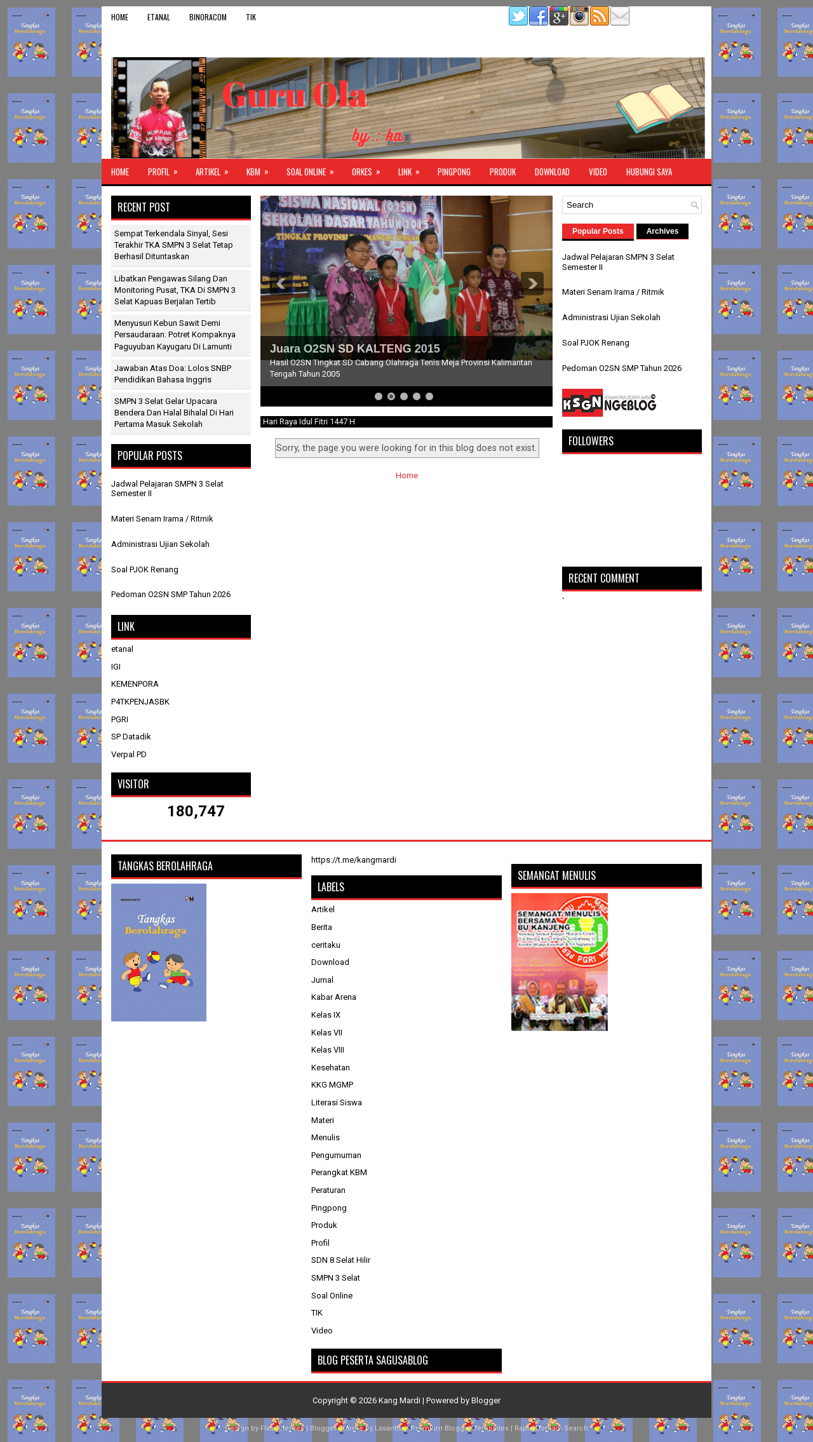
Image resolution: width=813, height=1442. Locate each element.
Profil (167, 168)
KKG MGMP (332, 1084)
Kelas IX (325, 1015)
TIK (251, 16)
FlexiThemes (282, 1428)
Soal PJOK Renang (144, 569)
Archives (663, 231)
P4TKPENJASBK (140, 701)
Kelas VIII (327, 1050)
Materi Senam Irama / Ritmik (162, 518)
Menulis (325, 1137)
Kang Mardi (400, 1400)
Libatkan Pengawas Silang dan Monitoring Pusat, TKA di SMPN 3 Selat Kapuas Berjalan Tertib (175, 290)
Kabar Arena (333, 997)
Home (119, 16)
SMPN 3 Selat (335, 1278)
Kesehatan (330, 1067)
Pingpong (454, 171)
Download (552, 171)
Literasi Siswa (336, 1102)
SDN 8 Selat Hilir (340, 1260)
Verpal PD (129, 754)
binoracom (208, 16)
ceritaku (325, 945)
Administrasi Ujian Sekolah (160, 544)
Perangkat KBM (339, 1172)
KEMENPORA (135, 684)
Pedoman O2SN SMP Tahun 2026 (171, 594)
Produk (503, 171)
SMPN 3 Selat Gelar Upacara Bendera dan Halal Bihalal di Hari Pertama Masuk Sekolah (174, 412)
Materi (322, 1120)
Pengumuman (336, 1155)
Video (598, 171)
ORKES (370, 168)
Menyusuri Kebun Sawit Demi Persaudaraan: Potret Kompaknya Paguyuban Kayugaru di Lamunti (175, 334)
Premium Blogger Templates (459, 1428)
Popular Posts (598, 231)
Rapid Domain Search (551, 1428)
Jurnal (322, 980)
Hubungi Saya (649, 171)
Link (413, 168)
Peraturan (328, 1190)
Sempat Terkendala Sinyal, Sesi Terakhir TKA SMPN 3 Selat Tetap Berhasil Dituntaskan (173, 245)
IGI (116, 666)
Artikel (216, 168)
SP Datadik (131, 736)
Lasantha (390, 1428)
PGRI (119, 719)
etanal (158, 16)
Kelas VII (326, 1032)
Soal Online (314, 168)
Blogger (486, 1400)
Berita (321, 927)
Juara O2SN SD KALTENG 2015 (355, 348)
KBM (261, 168)
